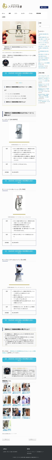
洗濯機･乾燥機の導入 (42, 37)
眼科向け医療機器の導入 (6, 433)
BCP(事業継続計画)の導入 (43, 51)
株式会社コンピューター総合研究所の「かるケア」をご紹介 (43, 85)
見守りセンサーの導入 (42, 42)
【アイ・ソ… (6, 439)
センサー (23, 13)
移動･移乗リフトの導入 (43, 39)
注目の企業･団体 (41, 67)
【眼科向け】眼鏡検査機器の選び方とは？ (15, 102)
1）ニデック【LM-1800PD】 (14, 93)
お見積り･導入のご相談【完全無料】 (10, 451)
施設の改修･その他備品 (43, 57)
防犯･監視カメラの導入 (43, 54)
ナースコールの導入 (42, 40)
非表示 (20, 82)
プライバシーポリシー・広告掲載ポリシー (35, 451)
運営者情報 (38, 13)
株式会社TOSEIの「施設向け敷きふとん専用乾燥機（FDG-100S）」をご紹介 (43, 96)
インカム (30, 13)
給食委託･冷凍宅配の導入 (43, 48)
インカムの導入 (41, 44)
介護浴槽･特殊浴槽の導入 (43, 34)
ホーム (3, 13)
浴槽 (9, 13)
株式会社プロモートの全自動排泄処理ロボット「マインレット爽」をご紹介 (43, 90)
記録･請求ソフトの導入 (43, 46)
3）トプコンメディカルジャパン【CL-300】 (17, 98)
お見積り (44, 7)
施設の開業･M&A (41, 56)
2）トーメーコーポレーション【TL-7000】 (17, 96)
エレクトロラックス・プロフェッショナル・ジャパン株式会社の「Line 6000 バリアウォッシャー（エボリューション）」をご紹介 (44, 78)
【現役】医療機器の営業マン (17, 52)
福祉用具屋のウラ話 (42, 66)
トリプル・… (32, 439)
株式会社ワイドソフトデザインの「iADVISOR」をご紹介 (44, 101)
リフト (16, 13)
